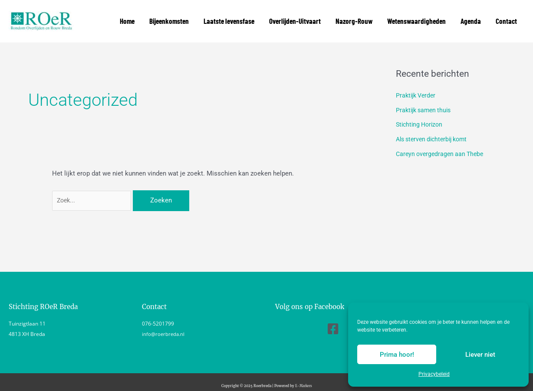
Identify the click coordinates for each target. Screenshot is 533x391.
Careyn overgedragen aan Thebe (442, 146)
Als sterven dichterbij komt (435, 131)
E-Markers (303, 378)
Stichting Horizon (421, 117)
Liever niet (480, 354)
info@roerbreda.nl (164, 327)
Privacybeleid (434, 374)
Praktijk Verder (417, 87)
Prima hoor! (397, 354)
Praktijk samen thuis (425, 102)
